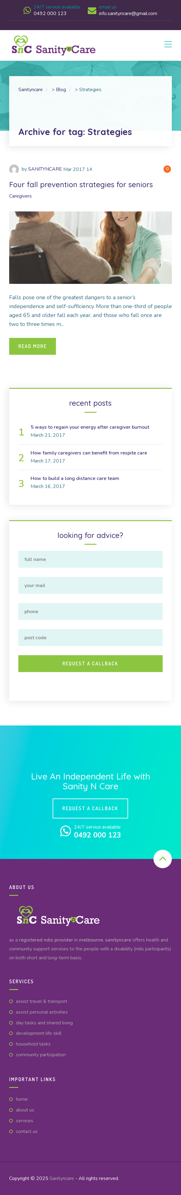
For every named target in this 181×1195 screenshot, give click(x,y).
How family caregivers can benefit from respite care (89, 453)
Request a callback (90, 808)
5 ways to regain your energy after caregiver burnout (90, 427)
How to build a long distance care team (75, 478)
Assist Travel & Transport (41, 1001)
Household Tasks (33, 1044)
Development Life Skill (38, 1033)
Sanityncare (62, 1178)
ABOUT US (25, 1110)
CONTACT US (27, 1131)
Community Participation (41, 1054)
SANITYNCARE (45, 169)
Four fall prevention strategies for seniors (81, 184)
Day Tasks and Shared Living (44, 1022)
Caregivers (20, 196)
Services (24, 1120)
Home (22, 1099)
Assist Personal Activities (42, 1012)
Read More (32, 346)
